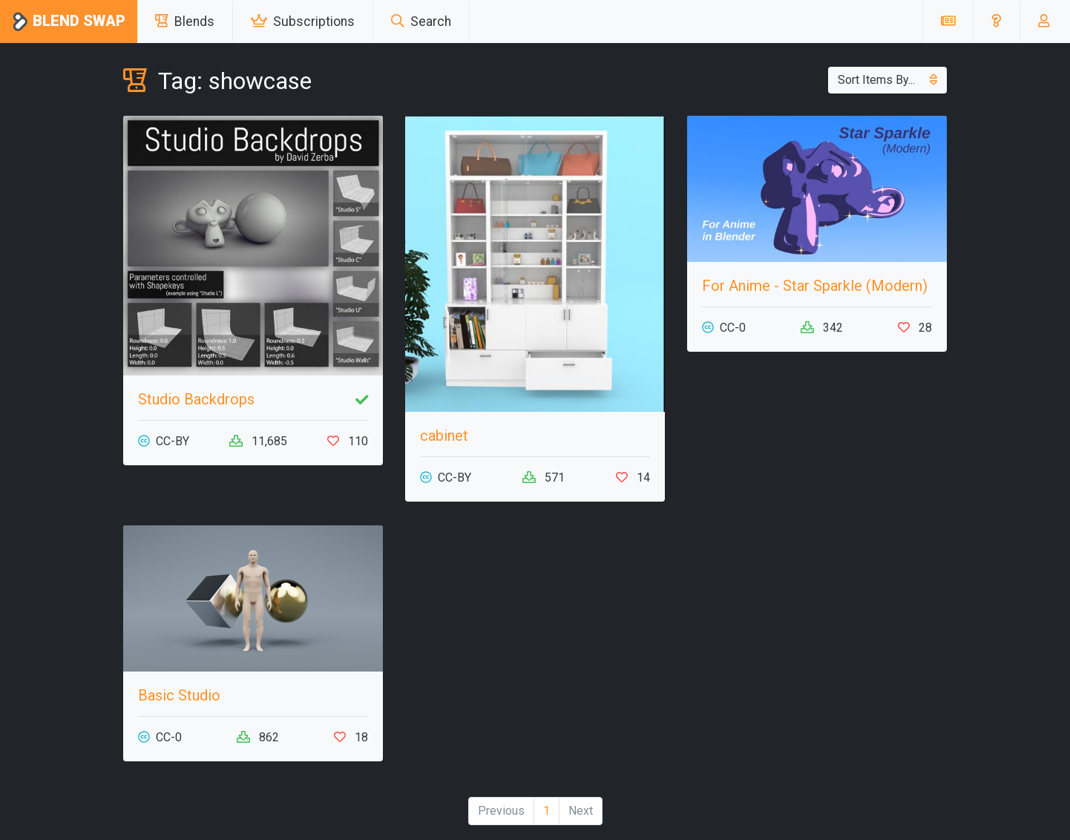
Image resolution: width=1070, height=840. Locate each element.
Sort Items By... (887, 80)
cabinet (444, 435)
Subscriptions (303, 21)
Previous (501, 811)
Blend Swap (68, 21)
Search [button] (421, 21)
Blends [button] (184, 21)
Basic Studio (179, 695)
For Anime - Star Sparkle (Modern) (815, 286)
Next (580, 811)
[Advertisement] (817, 629)
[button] (996, 21)
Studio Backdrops (196, 399)
